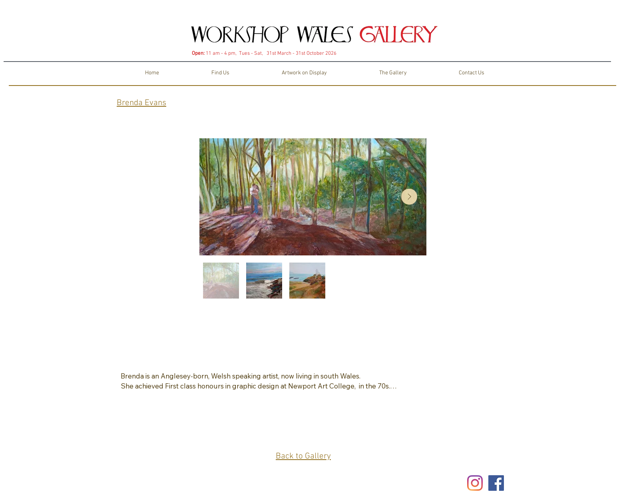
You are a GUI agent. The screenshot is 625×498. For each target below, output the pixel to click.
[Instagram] (475, 483)
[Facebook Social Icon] (496, 483)
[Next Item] (409, 197)
